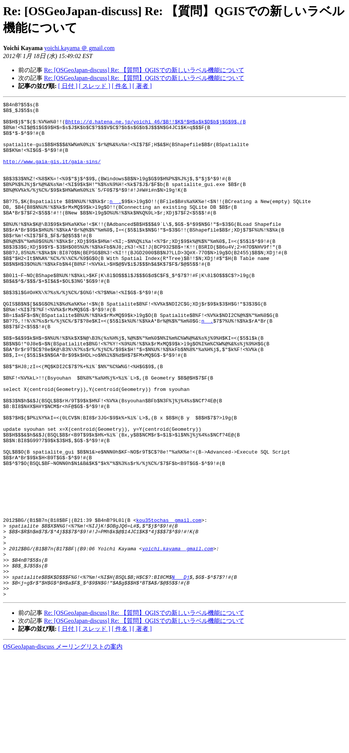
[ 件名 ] (121, 86)
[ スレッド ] (94, 86)
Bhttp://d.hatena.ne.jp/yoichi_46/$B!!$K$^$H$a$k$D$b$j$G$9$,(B (155, 126)
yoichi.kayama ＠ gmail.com (79, 48)
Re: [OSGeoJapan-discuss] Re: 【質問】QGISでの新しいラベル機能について (144, 70)
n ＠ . (115, 221)
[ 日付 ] (67, 86)
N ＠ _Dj (181, 672)
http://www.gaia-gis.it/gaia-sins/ (52, 173)
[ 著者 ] (142, 86)
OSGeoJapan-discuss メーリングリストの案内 (63, 745)
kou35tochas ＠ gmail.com (168, 604)
